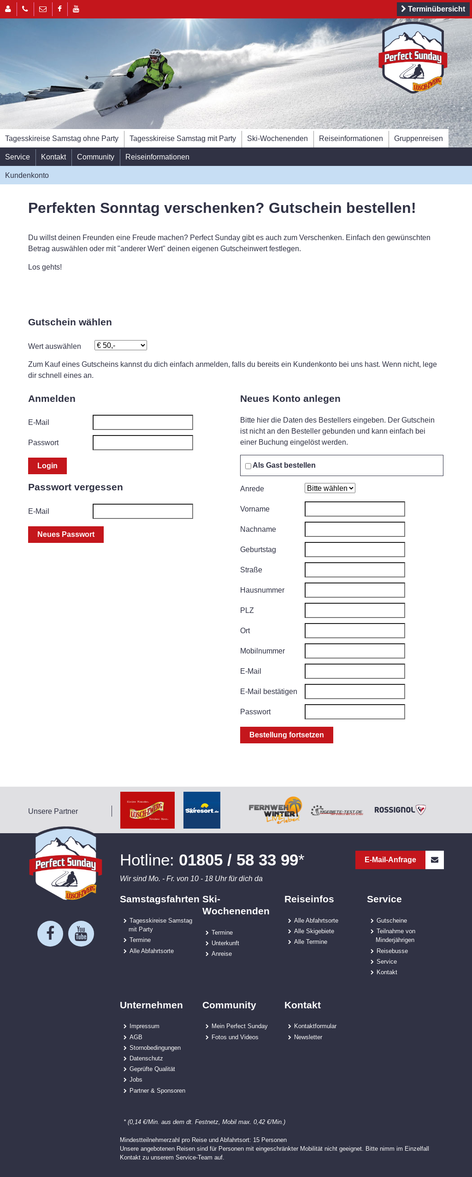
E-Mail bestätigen (268, 691)
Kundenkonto (27, 175)
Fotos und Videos (235, 1037)
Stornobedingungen (155, 1047)
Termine (140, 939)
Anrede (252, 488)
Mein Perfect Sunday (240, 1026)
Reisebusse (392, 950)
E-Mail (38, 422)
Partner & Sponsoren (157, 1090)
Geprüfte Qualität (152, 1068)
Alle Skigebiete (314, 931)
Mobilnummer (262, 651)
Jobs (136, 1079)
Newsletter (308, 1037)
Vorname (255, 509)
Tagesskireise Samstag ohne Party (61, 138)
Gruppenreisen (418, 138)
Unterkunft (225, 943)
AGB (136, 1037)
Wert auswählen (54, 346)
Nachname (258, 529)
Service (17, 157)
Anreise (222, 953)
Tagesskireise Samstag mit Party (183, 138)
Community (95, 157)
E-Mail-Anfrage (404, 860)
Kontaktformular (315, 1026)
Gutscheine (392, 920)
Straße (251, 569)
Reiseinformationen (351, 138)
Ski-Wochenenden (277, 138)
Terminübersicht (431, 9)
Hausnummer (262, 590)
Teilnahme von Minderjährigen (395, 935)
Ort (245, 630)
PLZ (247, 610)
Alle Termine (310, 941)
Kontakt (53, 157)
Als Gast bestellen (280, 465)
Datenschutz (146, 1058)
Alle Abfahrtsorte (152, 950)
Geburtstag (258, 549)
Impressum (144, 1026)
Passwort (43, 442)
